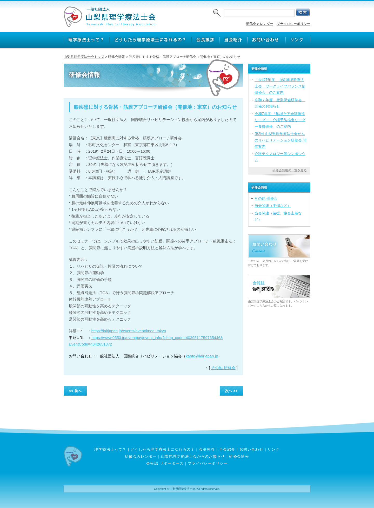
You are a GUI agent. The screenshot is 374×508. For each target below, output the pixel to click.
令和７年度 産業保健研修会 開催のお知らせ (280, 103)
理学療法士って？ (110, 449)
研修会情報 (239, 456)
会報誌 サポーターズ (165, 463)
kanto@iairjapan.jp (202, 356)
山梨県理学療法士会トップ (84, 57)
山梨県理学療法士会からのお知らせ (193, 456)
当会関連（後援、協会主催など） (278, 216)
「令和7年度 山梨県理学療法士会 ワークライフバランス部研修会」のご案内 (280, 86)
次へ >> (231, 391)
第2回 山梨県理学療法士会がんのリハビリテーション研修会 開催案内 (280, 140)
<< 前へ (75, 391)
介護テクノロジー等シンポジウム (280, 157)
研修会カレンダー (259, 24)
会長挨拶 (207, 449)
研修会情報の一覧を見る (289, 170)
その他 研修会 (223, 367)
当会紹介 (227, 449)
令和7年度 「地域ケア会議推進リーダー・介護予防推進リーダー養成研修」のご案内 (280, 120)
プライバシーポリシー (293, 24)
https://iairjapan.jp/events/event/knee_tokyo (128, 331)
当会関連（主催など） (273, 206)
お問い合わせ (251, 449)
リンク (273, 449)
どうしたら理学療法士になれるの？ (163, 449)
